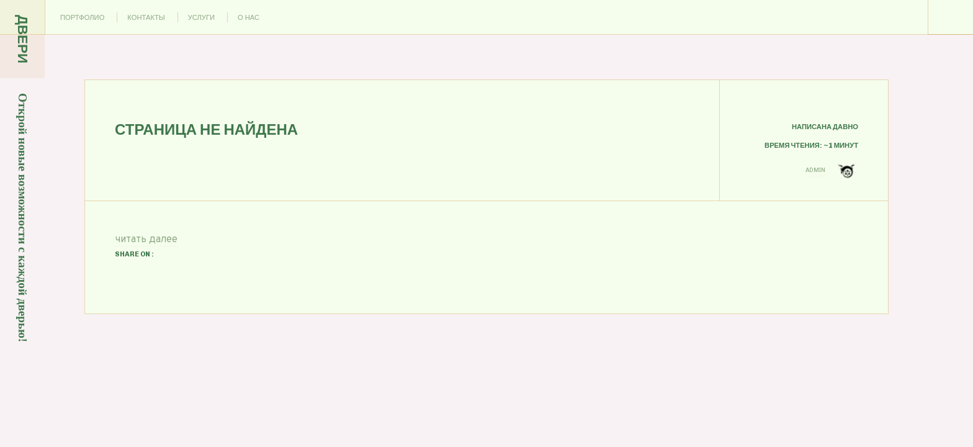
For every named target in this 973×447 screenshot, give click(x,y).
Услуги (201, 17)
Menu (950, 17)
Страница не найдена (206, 129)
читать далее (146, 239)
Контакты (145, 17)
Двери (22, 39)
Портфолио (82, 17)
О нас (248, 17)
